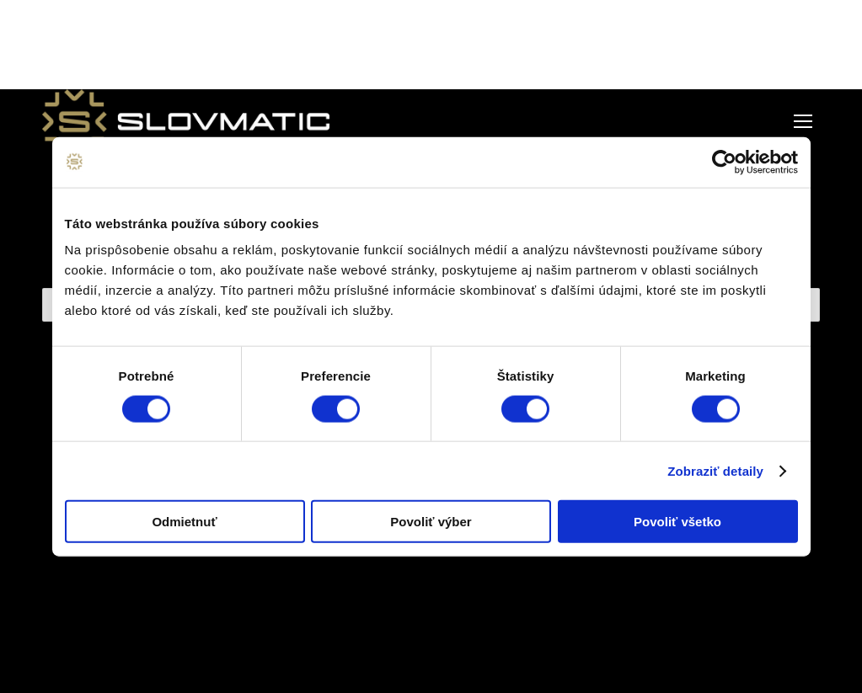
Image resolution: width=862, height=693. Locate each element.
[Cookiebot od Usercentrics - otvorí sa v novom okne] (724, 161)
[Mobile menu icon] (803, 121)
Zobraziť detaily (715, 470)
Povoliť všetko (677, 521)
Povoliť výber (430, 521)
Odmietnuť (184, 521)
